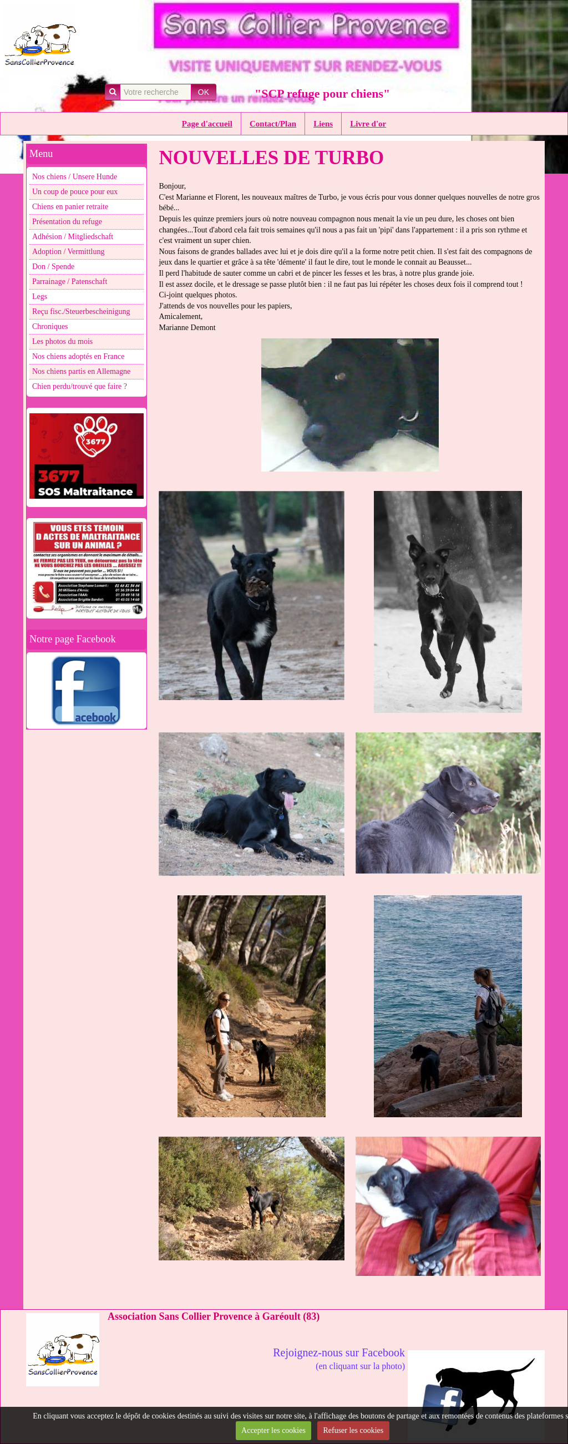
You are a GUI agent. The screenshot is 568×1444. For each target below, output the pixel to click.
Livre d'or (368, 123)
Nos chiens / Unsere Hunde (74, 177)
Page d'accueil (207, 123)
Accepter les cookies (273, 1430)
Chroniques (50, 326)
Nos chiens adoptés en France (78, 356)
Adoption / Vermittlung (68, 251)
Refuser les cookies (353, 1430)
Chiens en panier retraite (70, 206)
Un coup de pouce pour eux (75, 192)
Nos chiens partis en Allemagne (81, 371)
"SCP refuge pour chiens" (322, 93)
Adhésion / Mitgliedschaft (72, 236)
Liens (323, 123)
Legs (39, 296)
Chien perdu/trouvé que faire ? (79, 386)
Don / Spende (53, 266)
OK (203, 92)
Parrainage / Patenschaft (69, 281)
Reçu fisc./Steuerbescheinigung (81, 311)
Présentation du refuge (67, 221)
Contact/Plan (273, 123)
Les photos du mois (62, 341)
